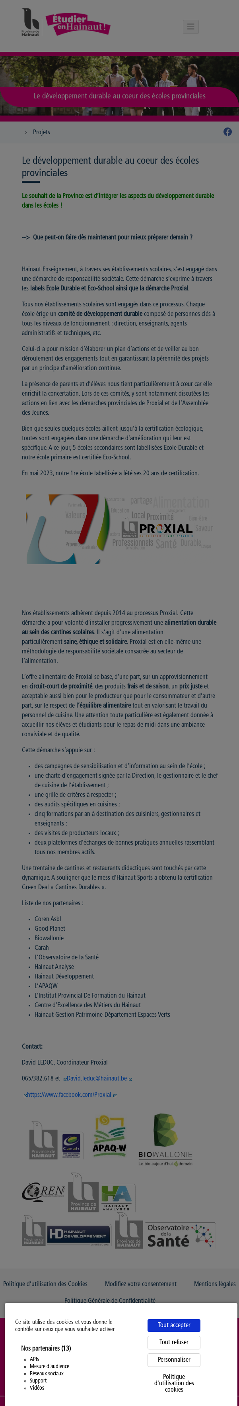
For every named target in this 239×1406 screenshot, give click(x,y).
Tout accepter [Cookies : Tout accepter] (174, 1325)
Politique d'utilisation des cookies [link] (174, 1383)
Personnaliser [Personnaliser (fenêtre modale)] (174, 1360)
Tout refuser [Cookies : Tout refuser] (173, 1342)
